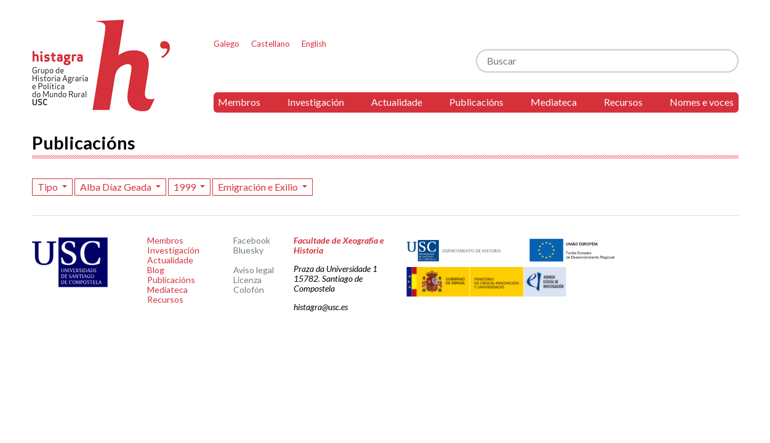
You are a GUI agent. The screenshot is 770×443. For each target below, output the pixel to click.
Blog (155, 270)
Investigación (315, 102)
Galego (226, 44)
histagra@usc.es (321, 306)
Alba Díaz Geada (116, 187)
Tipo (49, 187)
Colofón (248, 289)
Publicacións (476, 102)
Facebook (251, 240)
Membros (239, 102)
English (314, 44)
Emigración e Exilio (259, 187)
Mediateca (554, 102)
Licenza (247, 279)
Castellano (270, 44)
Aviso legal (253, 270)
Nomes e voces (702, 102)
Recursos (623, 102)
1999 (186, 187)
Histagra (101, 65)
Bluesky (248, 250)
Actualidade (396, 102)
